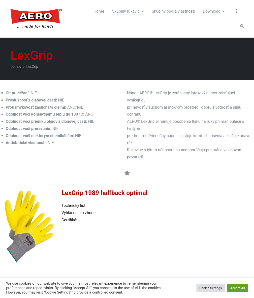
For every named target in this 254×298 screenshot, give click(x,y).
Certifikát (70, 220)
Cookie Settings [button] (210, 288)
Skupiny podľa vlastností (173, 11)
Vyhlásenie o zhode (78, 212)
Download (212, 11)
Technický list (73, 205)
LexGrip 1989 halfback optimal (105, 193)
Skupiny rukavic (126, 11)
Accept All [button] (237, 288)
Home (99, 11)
